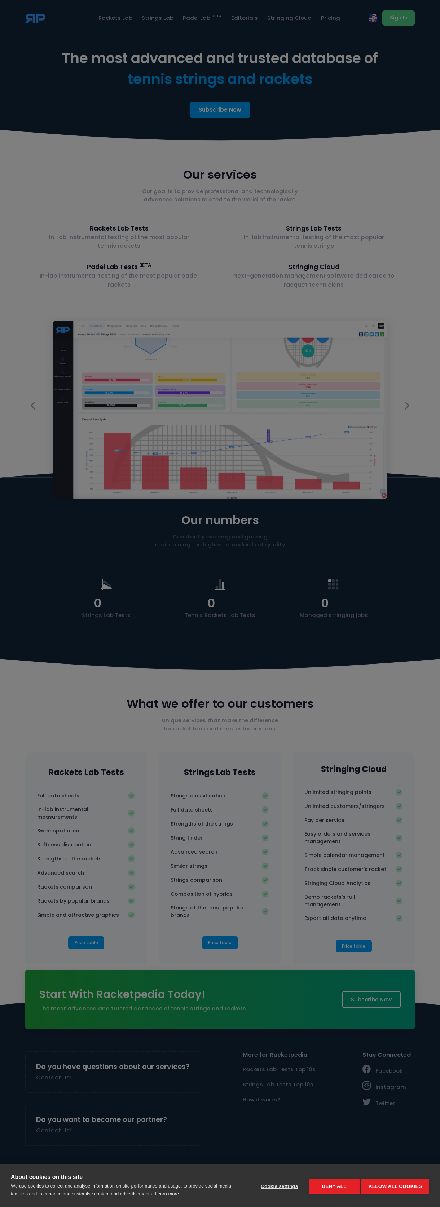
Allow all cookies (395, 1185)
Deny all (332, 1185)
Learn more (167, 1194)
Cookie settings (277, 1185)
